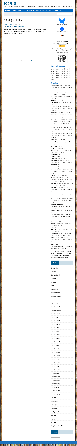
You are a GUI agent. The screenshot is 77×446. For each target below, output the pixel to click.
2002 (67, 79)
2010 (67, 75)
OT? (52, 301)
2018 (67, 71)
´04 (61, 87)
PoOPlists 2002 (54, 315)
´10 (71, 87)
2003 (62, 79)
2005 (52, 79)
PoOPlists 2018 (54, 371)
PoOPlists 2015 (54, 361)
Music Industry (54, 294)
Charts (52, 273)
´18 (63, 88)
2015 (62, 73)
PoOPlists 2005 (54, 326)
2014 (67, 73)
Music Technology (55, 298)
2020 (57, 71)
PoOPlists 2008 (54, 336)
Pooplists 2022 (54, 385)
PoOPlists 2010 (54, 343)
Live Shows (53, 291)
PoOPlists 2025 (30, 12)
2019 (62, 71)
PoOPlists (53, 305)
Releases (53, 406)
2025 (52, 69)
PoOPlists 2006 (54, 329)
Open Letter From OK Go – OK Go (16, 28)
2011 (62, 75)
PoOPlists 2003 (54, 319)
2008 (57, 77)
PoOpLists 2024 (54, 392)
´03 (60, 87)
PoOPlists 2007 (54, 333)
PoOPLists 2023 (54, 389)
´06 (65, 87)
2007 (62, 77)
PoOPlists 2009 (54, 340)
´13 (55, 88)
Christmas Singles (55, 277)
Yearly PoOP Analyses (18, 12)
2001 (52, 81)
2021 (52, 71)
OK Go (26, 62)
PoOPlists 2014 (54, 357)
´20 (66, 88)
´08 (68, 87)
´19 (64, 88)
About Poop (8, 12)
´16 (60, 88)
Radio (52, 399)
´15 (58, 88)
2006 (67, 77)
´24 (52, 90)
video (52, 417)
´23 (71, 88)
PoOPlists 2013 (54, 354)
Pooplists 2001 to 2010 (56, 312)
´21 (68, 88)
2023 (62, 69)
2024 (57, 69)
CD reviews (53, 270)
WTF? (52, 424)
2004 (57, 79)
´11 (52, 88)
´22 (69, 88)
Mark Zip (11, 25)
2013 (52, 75)
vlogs (52, 420)
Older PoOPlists (40, 12)
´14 (56, 88)
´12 (53, 88)
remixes (53, 410)
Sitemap (24, 444)
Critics (52, 284)
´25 (53, 90)
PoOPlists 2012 (54, 350)
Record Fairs (54, 403)
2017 (52, 73)
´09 (69, 87)
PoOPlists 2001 (54, 308)
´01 (56, 94)
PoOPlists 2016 (54, 364)
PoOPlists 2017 (54, 368)
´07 (66, 87)
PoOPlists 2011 (54, 347)
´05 (63, 87)
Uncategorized (54, 413)
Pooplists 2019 (54, 375)
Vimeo (32, 62)
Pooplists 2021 (54, 382)
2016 (57, 73)
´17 (61, 88)
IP (51, 287)
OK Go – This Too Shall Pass (12, 62)
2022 (67, 69)
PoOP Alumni (49, 12)
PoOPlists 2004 (54, 322)
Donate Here (58, 12)
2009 (52, 77)
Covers (52, 280)
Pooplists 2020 (54, 378)
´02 (58, 87)
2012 (57, 75)
